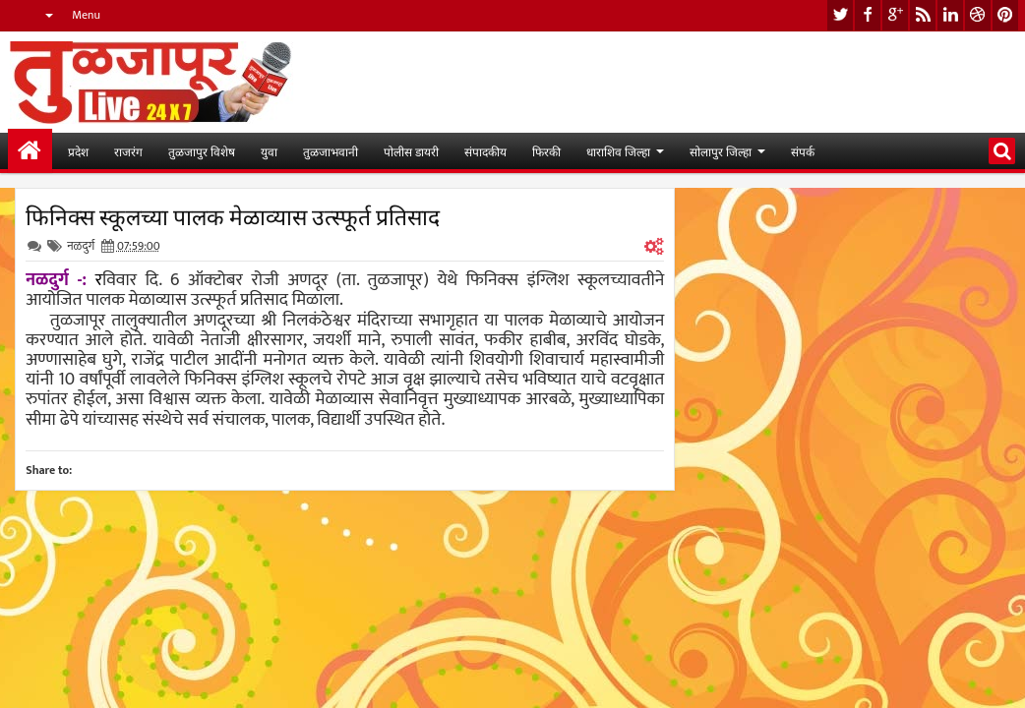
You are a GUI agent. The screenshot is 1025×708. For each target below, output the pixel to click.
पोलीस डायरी (411, 151)
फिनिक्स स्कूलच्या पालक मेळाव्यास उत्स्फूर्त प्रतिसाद (233, 215)
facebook (867, 15)
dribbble (978, 15)
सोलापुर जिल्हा (721, 151)
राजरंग (128, 151)
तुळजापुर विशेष (201, 151)
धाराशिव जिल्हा (618, 151)
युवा (269, 151)
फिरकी (546, 151)
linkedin (950, 15)
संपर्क (802, 151)
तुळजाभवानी (330, 151)
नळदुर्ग (80, 246)
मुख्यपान (30, 151)
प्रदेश (78, 151)
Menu (86, 15)
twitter (840, 15)
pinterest (1005, 15)
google (895, 15)
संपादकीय (485, 151)
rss (922, 15)
